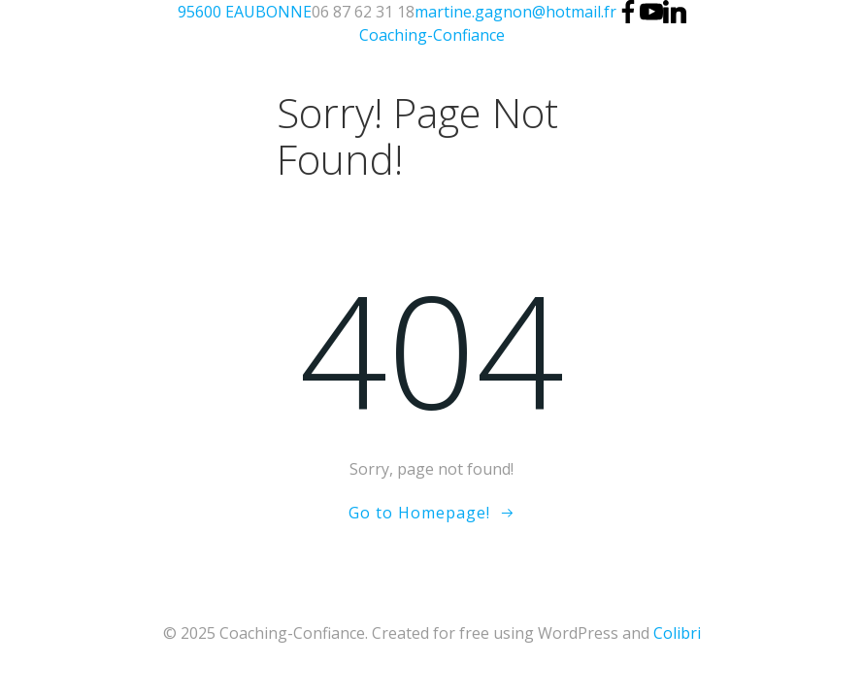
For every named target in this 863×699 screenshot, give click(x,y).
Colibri (677, 633)
